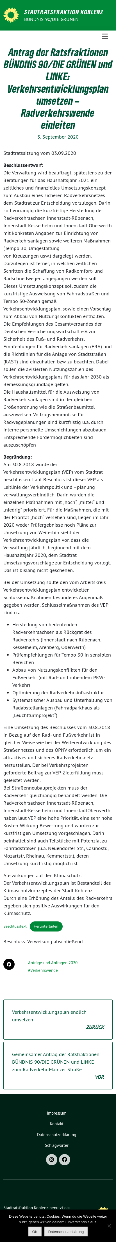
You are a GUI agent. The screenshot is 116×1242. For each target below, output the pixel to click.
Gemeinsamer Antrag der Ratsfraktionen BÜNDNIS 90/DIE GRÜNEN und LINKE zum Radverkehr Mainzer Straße (58, 1066)
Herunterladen (46, 926)
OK (35, 1232)
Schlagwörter (57, 1145)
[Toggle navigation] (105, 36)
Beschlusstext (15, 926)
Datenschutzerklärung (56, 1134)
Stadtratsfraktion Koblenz (63, 11)
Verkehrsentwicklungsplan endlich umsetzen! (58, 1020)
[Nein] (109, 1226)
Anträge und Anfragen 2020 (53, 962)
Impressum (56, 1113)
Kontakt (56, 1123)
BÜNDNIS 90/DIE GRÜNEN (51, 19)
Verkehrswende (44, 970)
